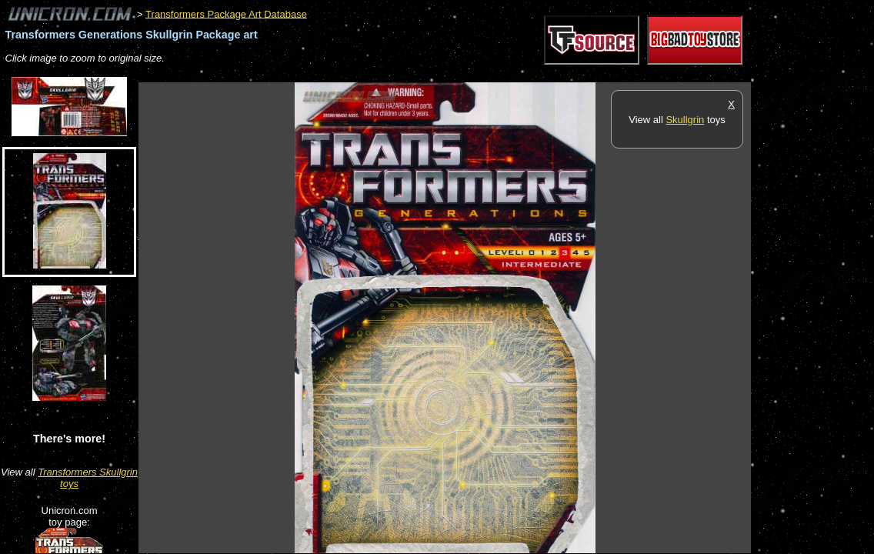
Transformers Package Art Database (226, 13)
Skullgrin (685, 119)
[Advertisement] (418, 74)
